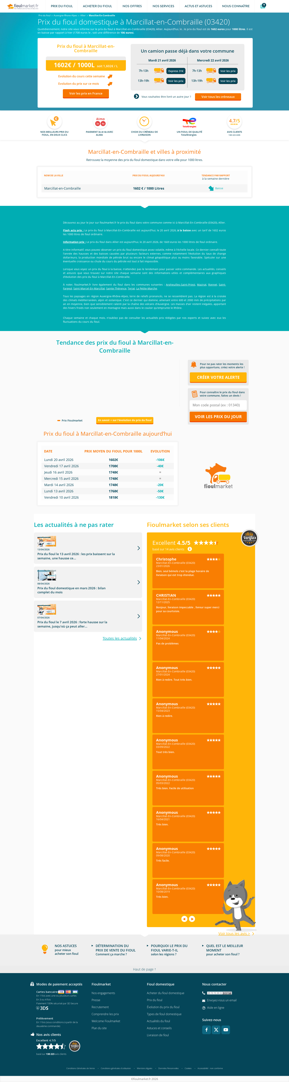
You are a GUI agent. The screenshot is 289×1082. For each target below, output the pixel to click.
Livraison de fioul (158, 1035)
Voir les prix (175, 81)
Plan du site (99, 1028)
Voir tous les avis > (234, 933)
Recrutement (100, 1007)
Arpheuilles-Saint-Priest (180, 284)
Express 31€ (175, 71)
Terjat (131, 288)
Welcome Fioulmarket (106, 1021)
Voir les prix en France (85, 93)
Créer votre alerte (218, 377)
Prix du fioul (154, 1000)
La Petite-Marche (146, 288)
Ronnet (212, 284)
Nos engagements (103, 993)
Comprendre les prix (105, 1014)
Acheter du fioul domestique (165, 993)
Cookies (188, 1068)
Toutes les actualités (120, 610)
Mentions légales (144, 1068)
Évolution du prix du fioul (163, 1007)
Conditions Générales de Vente (80, 1068)
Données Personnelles (168, 1068)
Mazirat (201, 284)
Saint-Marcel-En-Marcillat (89, 288)
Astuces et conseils (159, 1028)
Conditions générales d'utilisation (116, 1068)
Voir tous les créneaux (218, 97)
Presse (96, 1000)
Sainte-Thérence (116, 288)
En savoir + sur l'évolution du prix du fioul (125, 420)
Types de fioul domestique (164, 1014)
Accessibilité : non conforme (210, 1068)
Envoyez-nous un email (222, 1000)
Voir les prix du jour (218, 416)
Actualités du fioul (158, 1021)
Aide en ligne (215, 1008)
